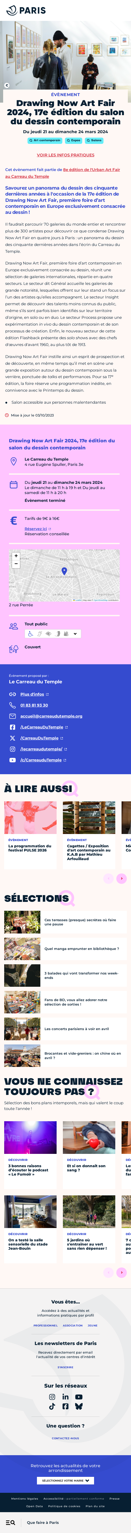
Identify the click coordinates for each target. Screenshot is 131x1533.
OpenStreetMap (101, 600)
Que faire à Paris (43, 1522)
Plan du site (95, 1506)
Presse (115, 1498)
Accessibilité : (73, 1498)
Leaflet (77, 600)
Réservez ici (36, 528)
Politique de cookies (64, 1506)
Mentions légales (24, 1498)
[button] (64, 571)
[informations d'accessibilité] (53, 633)
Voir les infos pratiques (65, 154)
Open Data (34, 1506)
